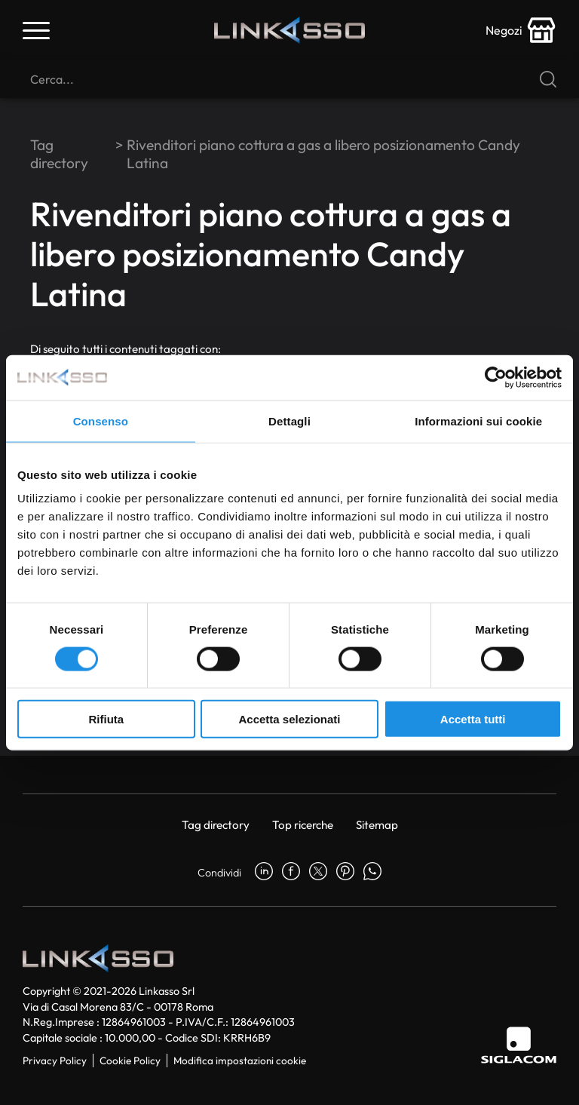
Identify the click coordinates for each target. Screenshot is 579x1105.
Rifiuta (106, 719)
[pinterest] (345, 872)
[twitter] (318, 872)
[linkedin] (264, 872)
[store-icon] (521, 30)
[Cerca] (289, 79)
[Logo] (289, 30)
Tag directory (59, 154)
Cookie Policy (130, 1060)
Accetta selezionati (289, 719)
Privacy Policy (55, 1060)
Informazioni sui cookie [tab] (478, 420)
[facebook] (291, 872)
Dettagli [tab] (289, 420)
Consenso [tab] (100, 420)
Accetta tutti (473, 719)
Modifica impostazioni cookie (239, 1060)
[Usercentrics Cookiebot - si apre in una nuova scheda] (496, 377)
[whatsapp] (372, 872)
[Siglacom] (518, 1045)
